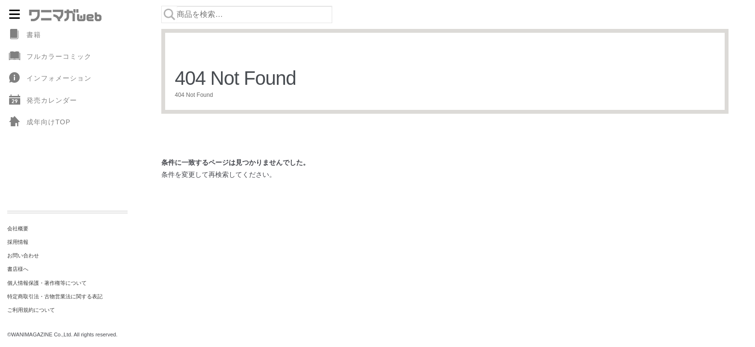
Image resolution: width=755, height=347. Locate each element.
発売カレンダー (42, 100)
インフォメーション (49, 78)
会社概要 (17, 228)
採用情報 (17, 242)
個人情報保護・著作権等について (47, 283)
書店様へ (17, 269)
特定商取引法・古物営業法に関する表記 (55, 296)
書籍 (24, 35)
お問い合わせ (23, 255)
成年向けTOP (39, 122)
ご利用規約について (31, 310)
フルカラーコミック (49, 57)
